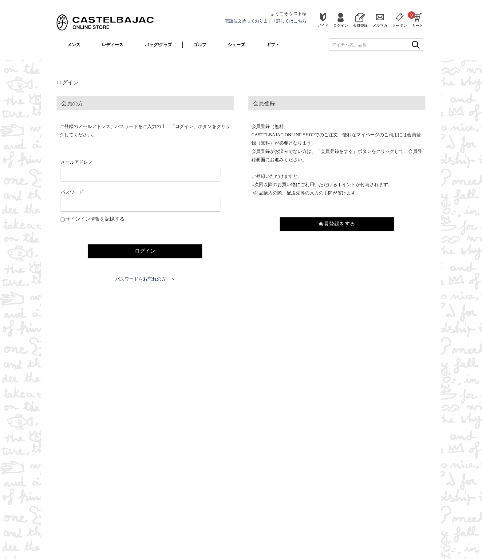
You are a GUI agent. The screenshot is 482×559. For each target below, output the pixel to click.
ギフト (273, 44)
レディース (112, 44)
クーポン (399, 25)
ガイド (322, 25)
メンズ (73, 44)
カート (417, 19)
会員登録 (360, 25)
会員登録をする (337, 223)
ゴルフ (199, 44)
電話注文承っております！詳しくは (265, 20)
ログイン (340, 25)
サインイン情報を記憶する (94, 219)
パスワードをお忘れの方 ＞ (145, 278)
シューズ (236, 44)
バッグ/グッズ (158, 44)
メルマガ (380, 25)
